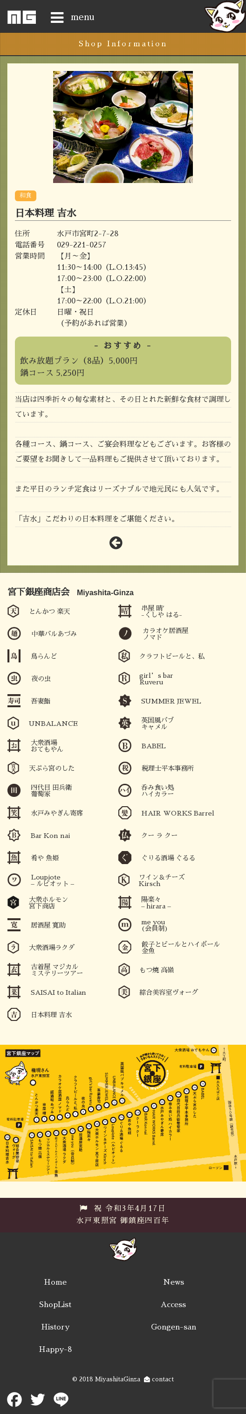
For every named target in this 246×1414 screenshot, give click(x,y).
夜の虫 (41, 678)
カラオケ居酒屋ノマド (165, 633)
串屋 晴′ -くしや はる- (161, 611)
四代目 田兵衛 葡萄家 (51, 790)
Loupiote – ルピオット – (52, 880)
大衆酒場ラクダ (52, 947)
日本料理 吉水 (51, 1015)
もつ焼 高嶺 (156, 970)
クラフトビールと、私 (172, 656)
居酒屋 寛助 (48, 925)
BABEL (154, 746)
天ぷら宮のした (52, 768)
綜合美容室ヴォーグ (168, 992)
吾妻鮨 (40, 701)
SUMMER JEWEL (171, 701)
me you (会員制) (154, 925)
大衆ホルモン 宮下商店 (48, 902)
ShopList (55, 1304)
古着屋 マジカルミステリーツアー (57, 970)
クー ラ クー (159, 835)
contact (159, 1379)
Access (173, 1304)
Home (55, 1282)
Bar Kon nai (50, 835)
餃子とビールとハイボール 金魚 (181, 947)
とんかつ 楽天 (49, 611)
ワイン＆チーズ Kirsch (161, 880)
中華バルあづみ (54, 634)
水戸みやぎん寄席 (57, 813)
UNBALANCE (53, 723)
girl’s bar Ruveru (156, 678)
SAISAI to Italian (58, 992)
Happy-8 (55, 1349)
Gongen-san (173, 1327)
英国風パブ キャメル (157, 723)
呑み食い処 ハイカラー (157, 790)
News (173, 1282)
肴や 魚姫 (45, 858)
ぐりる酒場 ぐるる (168, 858)
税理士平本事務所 (168, 768)
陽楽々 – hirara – (156, 902)
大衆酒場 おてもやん (47, 746)
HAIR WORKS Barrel (177, 813)
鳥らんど (44, 656)
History (55, 1327)
